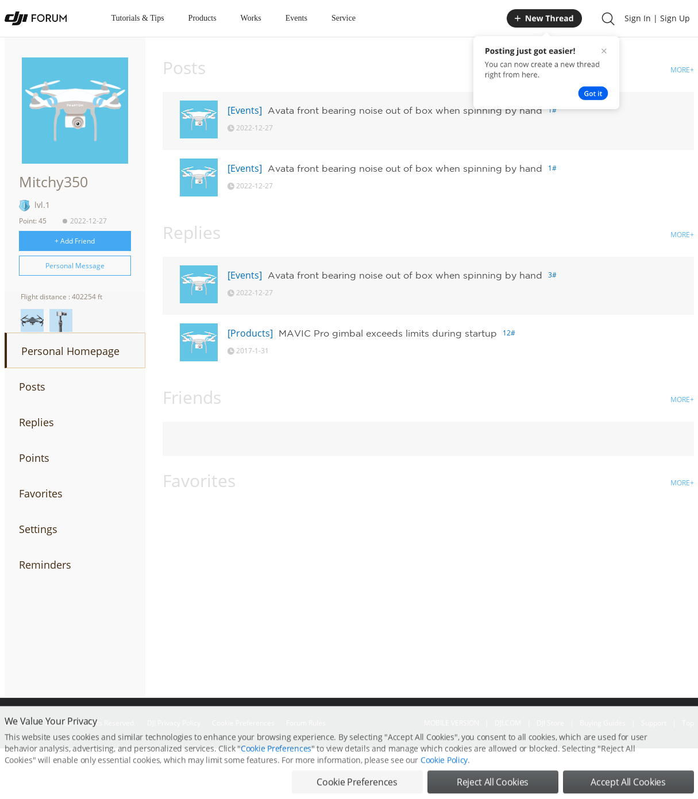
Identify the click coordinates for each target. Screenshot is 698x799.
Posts (32, 386)
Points (34, 458)
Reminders (45, 565)
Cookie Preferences (276, 763)
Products (202, 18)
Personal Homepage (70, 351)
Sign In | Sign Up (657, 18)
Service (343, 18)
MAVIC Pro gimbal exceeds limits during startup (388, 333)
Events (296, 18)
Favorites (41, 493)
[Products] (250, 333)
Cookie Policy (444, 774)
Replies (36, 422)
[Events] (244, 110)
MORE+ (682, 70)
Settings (38, 529)
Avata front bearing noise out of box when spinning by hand (405, 110)
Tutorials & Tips (137, 18)
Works (251, 18)
